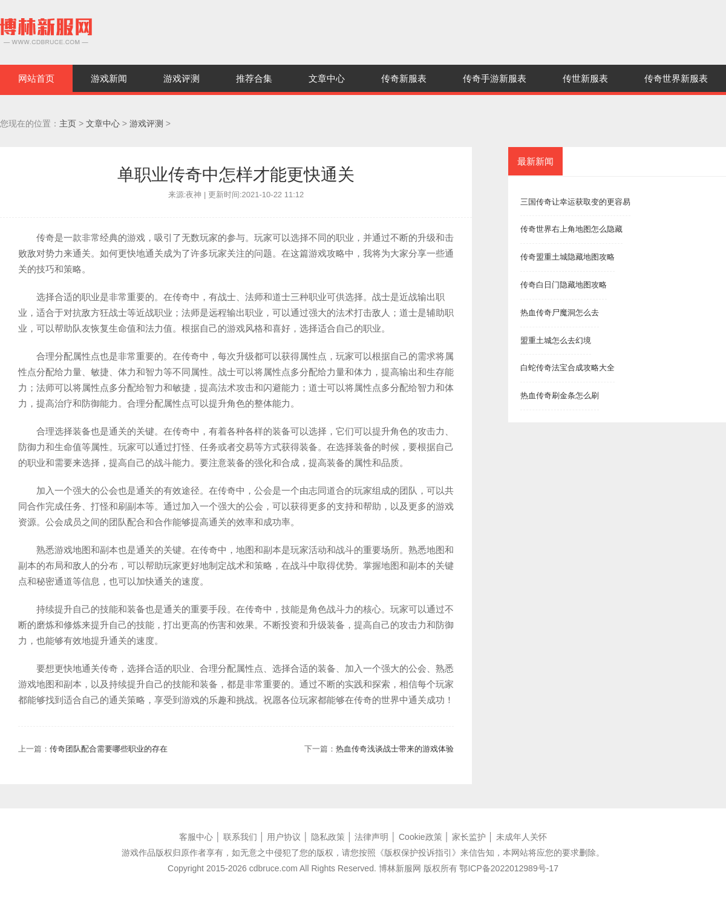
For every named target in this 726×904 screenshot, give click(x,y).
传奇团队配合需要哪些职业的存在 (109, 748)
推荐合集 (254, 78)
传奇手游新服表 (494, 78)
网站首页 (36, 78)
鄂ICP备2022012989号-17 (508, 868)
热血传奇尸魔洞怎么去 (559, 312)
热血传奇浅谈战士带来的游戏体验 (395, 748)
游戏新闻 (109, 78)
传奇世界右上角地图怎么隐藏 (571, 229)
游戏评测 (181, 78)
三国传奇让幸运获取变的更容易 (575, 201)
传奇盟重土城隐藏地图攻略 (567, 256)
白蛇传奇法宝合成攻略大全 (567, 367)
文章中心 (327, 78)
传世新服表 (585, 78)
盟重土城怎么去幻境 (555, 340)
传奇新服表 (404, 78)
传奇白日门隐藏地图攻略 (563, 284)
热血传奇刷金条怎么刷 (559, 395)
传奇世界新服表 (676, 78)
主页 (67, 123)
